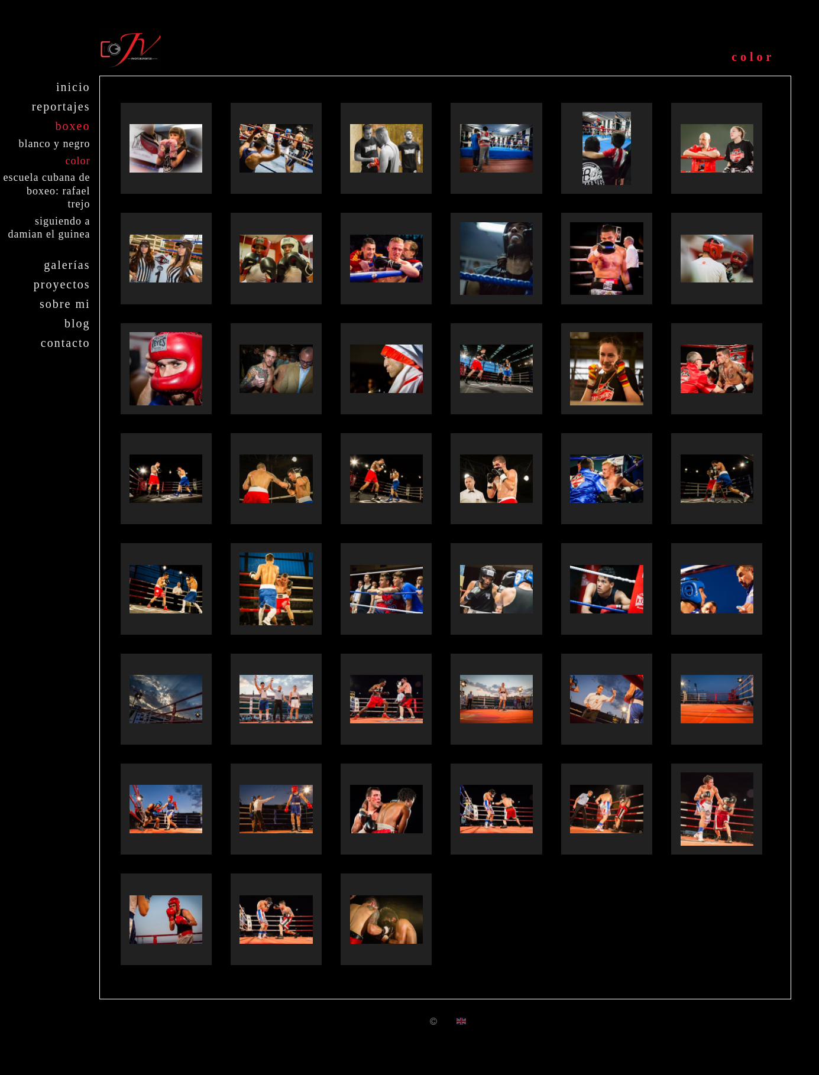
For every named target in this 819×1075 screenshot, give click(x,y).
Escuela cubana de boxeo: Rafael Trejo (47, 190)
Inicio (73, 86)
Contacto (65, 342)
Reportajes (61, 106)
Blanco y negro (54, 144)
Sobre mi (65, 303)
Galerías (67, 264)
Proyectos (62, 284)
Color (78, 161)
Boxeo (73, 125)
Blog (77, 323)
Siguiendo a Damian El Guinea (49, 228)
